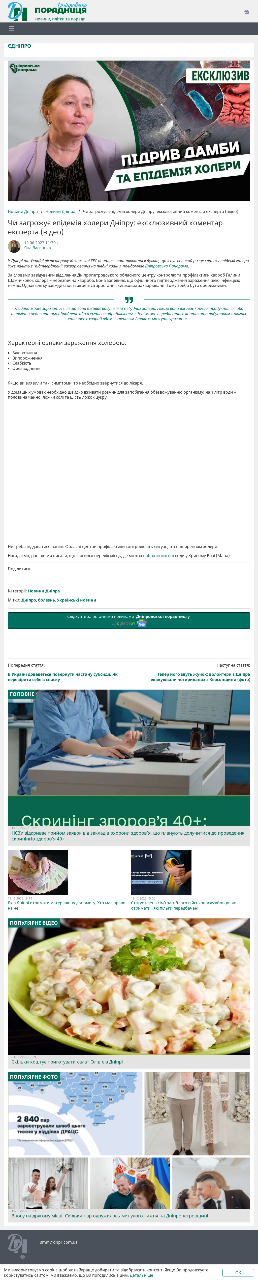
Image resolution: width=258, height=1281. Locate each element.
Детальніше (141, 1275)
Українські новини (76, 600)
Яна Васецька (37, 248)
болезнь (46, 600)
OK (238, 1272)
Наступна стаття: (190, 672)
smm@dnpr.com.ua (59, 1242)
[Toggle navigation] (11, 29)
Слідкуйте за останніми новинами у (129, 620)
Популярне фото (34, 1077)
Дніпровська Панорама (166, 266)
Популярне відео (34, 923)
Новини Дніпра (23, 211)
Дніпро (28, 600)
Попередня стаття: (67, 672)
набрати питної (158, 555)
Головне (22, 694)
